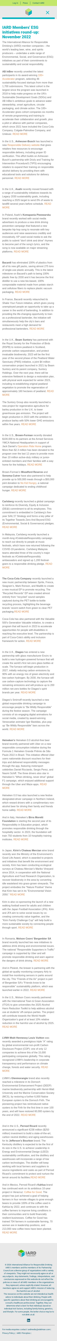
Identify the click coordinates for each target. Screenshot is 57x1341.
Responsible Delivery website (23, 145)
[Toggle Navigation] (47, 12)
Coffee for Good (33, 1192)
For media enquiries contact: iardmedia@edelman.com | (26, 1329)
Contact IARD (38, 3)
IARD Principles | (24, 1333)
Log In (15, 3)
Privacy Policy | (9, 1333)
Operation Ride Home (29, 446)
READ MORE (20, 134)
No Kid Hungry (28, 483)
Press (25, 3)
